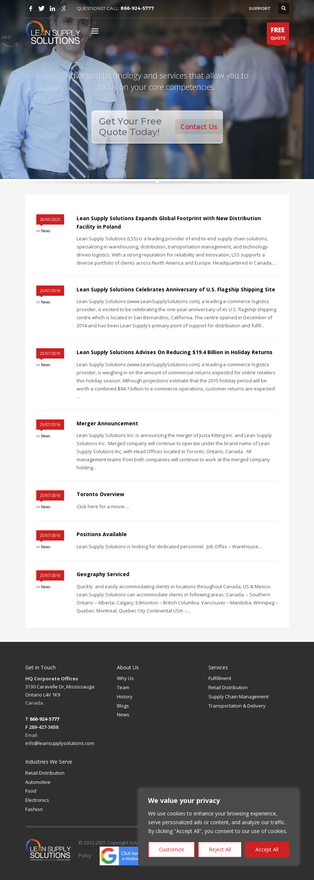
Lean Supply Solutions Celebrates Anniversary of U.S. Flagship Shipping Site (176, 289)
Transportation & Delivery (237, 705)
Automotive (38, 782)
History (125, 696)
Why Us (125, 678)
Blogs (123, 705)
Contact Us (199, 126)
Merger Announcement (107, 423)
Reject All (220, 849)
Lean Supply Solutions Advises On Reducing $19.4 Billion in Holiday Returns (175, 352)
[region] (218, 826)
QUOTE (278, 35)
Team (123, 687)
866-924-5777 (137, 8)
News (45, 230)
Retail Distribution (228, 687)
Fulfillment (219, 678)
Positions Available (102, 534)
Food (30, 791)
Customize (171, 849)
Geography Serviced (103, 574)
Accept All (266, 849)
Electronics (37, 800)
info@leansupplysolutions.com (59, 743)
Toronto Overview (100, 494)
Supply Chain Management (238, 696)
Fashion (34, 809)
